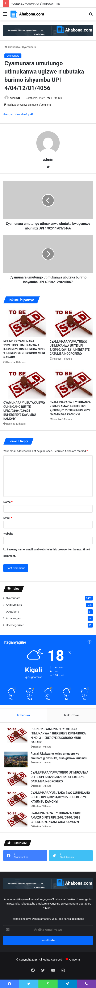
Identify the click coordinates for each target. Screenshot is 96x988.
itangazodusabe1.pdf (18, 114)
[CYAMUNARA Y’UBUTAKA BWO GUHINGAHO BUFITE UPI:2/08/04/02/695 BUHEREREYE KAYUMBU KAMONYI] (24, 384)
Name (8, 502)
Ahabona (74, 959)
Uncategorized (15, 625)
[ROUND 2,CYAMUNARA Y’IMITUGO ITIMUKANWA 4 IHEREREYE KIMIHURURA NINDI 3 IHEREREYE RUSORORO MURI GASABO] (24, 322)
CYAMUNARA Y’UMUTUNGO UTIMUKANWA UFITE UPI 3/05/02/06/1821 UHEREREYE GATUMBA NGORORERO (59, 777)
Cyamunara (29, 47)
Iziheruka (23, 715)
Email (7, 517)
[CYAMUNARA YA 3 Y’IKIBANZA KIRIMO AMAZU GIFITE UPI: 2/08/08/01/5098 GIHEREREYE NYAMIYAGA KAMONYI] (71, 383)
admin (13, 98)
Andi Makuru (14, 604)
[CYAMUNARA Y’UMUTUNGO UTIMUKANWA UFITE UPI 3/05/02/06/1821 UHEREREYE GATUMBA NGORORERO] (71, 323)
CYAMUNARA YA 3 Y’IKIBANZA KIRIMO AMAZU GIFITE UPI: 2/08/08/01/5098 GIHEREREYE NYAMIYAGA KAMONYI (57, 817)
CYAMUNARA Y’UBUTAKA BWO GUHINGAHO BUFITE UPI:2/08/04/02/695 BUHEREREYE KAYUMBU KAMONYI (24, 410)
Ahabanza (12, 47)
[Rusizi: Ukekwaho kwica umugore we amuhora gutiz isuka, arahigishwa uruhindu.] (16, 759)
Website (8, 533)
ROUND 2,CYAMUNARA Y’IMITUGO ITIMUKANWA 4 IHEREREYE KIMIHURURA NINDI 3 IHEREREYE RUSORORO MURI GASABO (24, 349)
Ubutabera (12, 611)
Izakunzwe (71, 715)
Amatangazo (14, 618)
